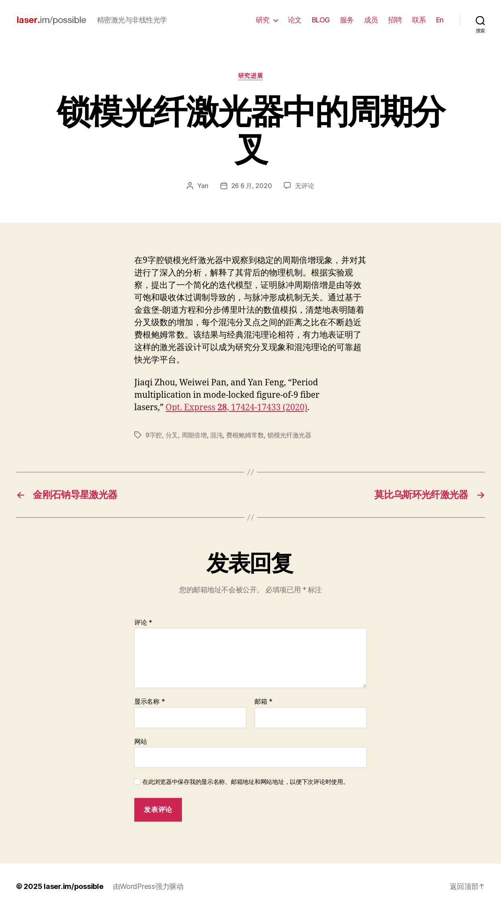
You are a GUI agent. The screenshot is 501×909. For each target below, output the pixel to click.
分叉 (172, 435)
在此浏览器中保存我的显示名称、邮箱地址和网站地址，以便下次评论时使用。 (245, 782)
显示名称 (149, 701)
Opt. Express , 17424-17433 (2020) (236, 407)
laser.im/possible (73, 886)
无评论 (304, 186)
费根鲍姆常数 (245, 435)
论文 (295, 20)
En (440, 20)
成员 (371, 20)
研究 (263, 20)
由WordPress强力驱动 (148, 886)
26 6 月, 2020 (251, 186)
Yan (202, 186)
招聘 (395, 20)
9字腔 (153, 435)
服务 (347, 20)
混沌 (216, 435)
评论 (143, 622)
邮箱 (264, 701)
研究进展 (250, 75)
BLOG (321, 20)
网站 (140, 741)
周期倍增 (194, 435)
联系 (419, 20)
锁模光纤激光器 (289, 435)
